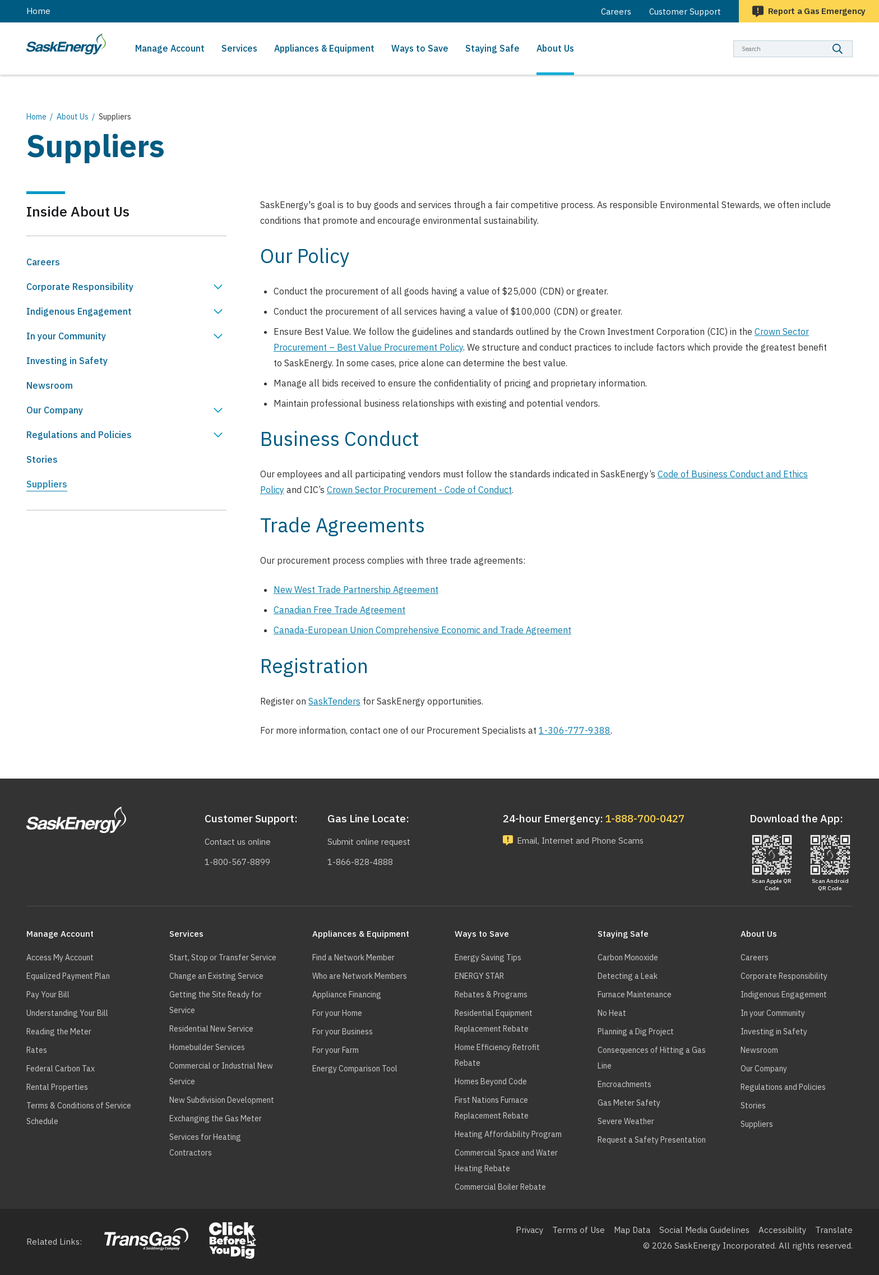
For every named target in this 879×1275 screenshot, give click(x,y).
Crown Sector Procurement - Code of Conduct (419, 489)
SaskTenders (334, 701)
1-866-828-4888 (359, 862)
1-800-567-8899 (236, 862)
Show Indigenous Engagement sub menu (218, 311)
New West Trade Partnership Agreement (356, 589)
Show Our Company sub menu (218, 410)
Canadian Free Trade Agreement (339, 609)
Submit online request (369, 841)
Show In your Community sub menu (218, 336)
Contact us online (237, 841)
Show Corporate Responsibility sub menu (218, 286)
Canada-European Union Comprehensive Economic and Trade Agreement (422, 630)
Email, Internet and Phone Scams (584, 840)
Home (38, 11)
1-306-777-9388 (574, 730)
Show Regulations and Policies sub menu (218, 434)
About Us (73, 117)
